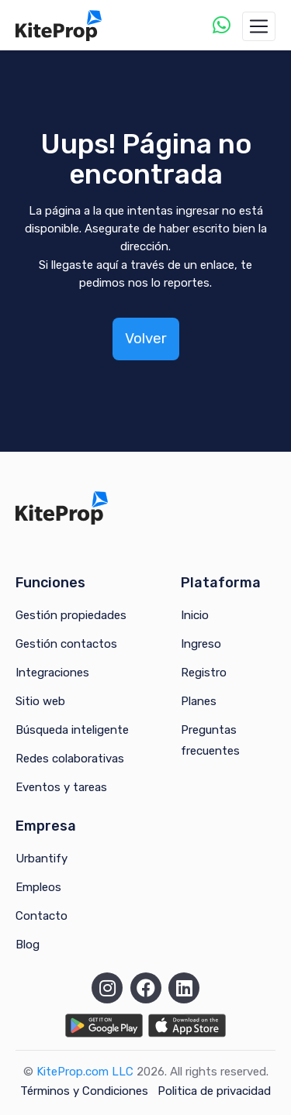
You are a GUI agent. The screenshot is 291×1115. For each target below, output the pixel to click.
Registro (204, 673)
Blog (28, 945)
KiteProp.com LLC (84, 1072)
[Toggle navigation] (258, 26)
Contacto (42, 916)
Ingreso (201, 644)
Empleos (38, 887)
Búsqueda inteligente (72, 730)
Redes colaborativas (70, 759)
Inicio (195, 615)
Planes (199, 701)
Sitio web (40, 701)
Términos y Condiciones (84, 1091)
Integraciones (52, 673)
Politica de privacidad (214, 1091)
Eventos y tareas (61, 787)
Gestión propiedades (71, 615)
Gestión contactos (66, 644)
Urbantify (42, 859)
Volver (146, 338)
